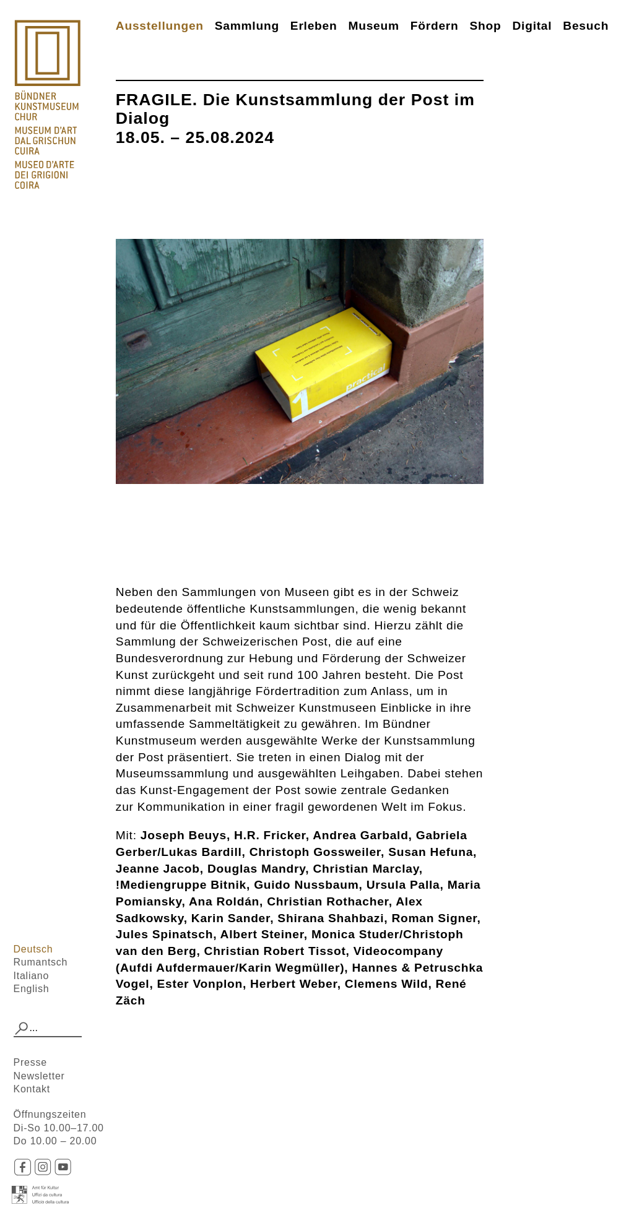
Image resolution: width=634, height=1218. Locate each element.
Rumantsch (41, 962)
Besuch (586, 25)
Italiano (32, 975)
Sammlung (247, 25)
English (32, 988)
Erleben (313, 25)
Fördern (434, 25)
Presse (30, 1062)
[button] (22, 1028)
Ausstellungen (160, 25)
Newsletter (39, 1076)
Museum (373, 25)
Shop (486, 25)
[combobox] (48, 1028)
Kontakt (32, 1089)
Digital (532, 25)
